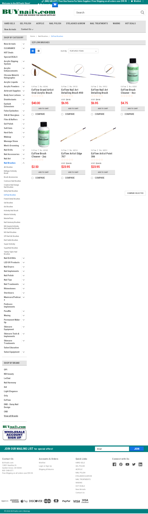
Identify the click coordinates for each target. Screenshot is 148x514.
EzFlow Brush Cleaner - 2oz (39, 155)
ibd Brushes (8, 207)
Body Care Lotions (12, 95)
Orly (6, 395)
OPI (5, 369)
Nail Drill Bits (10, 258)
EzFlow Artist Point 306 (101, 155)
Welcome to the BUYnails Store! (16, 3)
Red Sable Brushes (11, 240)
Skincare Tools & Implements (11, 335)
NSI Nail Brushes (10, 232)
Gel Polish (8, 124)
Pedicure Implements (9, 305)
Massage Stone (11, 141)
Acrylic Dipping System (11, 62)
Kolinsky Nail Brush (11, 210)
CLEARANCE (9, 48)
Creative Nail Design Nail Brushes (11, 186)
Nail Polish (9, 275)
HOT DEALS (130, 23)
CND (6, 411)
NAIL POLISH (55, 23)
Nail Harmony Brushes (12, 222)
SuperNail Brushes (11, 248)
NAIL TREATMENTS (99, 23)
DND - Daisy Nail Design (11, 406)
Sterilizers (9, 293)
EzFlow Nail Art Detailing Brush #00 (72, 91)
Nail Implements (11, 271)
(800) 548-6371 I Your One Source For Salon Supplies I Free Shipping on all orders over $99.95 (84, 1)
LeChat (7, 378)
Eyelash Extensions (9, 105)
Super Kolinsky (9, 244)
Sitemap (26, 511)
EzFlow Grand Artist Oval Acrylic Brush (42, 91)
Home (32, 36)
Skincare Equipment (9, 328)
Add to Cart (43, 108)
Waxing (7, 315)
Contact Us (27, 29)
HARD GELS (9, 23)
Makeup (7, 137)
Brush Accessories (11, 177)
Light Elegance (11, 391)
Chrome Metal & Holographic (11, 76)
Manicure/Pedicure (12, 298)
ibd (5, 387)
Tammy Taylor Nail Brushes (10, 253)
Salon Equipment (12, 352)
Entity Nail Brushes (11, 191)
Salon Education (11, 347)
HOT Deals (8, 52)
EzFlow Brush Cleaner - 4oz (128, 91)
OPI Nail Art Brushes (11, 236)
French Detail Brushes (12, 199)
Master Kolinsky (10, 214)
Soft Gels (8, 128)
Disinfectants (10, 99)
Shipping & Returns (46, 469)
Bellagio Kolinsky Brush (10, 172)
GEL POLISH (25, 23)
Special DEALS (10, 57)
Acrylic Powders (11, 86)
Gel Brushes (8, 203)
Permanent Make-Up (12, 321)
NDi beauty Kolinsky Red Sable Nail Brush (12, 227)
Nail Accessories (11, 154)
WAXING (116, 23)
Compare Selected (135, 193)
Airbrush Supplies (12, 91)
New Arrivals (10, 29)
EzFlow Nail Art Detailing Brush (99, 91)
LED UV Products (12, 262)
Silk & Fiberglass (11, 115)
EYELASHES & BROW (75, 23)
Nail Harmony (10, 382)
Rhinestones (9, 288)
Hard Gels (8, 132)
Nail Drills (8, 150)
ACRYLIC (40, 23)
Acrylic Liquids (11, 82)
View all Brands (11, 416)
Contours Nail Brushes (12, 181)
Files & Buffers (10, 119)
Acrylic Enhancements (11, 69)
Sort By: (64, 51)
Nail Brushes (9, 163)
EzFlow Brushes (10, 195)
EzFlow (7, 400)
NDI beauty (9, 374)
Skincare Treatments (9, 342)
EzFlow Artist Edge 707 (71, 155)
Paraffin (7, 311)
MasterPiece (8, 218)
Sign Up (49, 466)
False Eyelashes (11, 110)
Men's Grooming (11, 145)
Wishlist (136, 1)
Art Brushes (8, 167)
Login (41, 466)
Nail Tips (8, 280)
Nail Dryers (9, 266)
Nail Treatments (11, 284)
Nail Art (7, 158)
